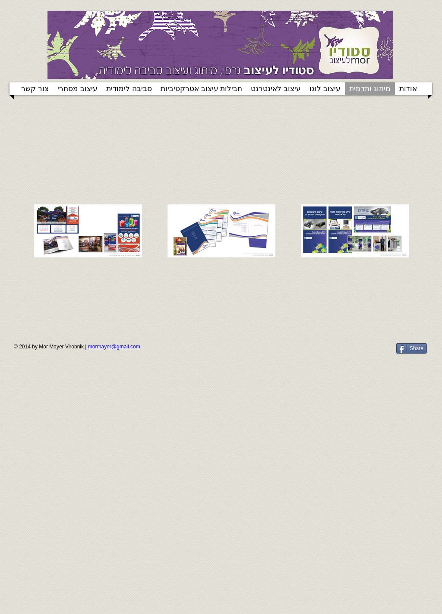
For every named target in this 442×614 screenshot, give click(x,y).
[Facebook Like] (339, 351)
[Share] (411, 348)
